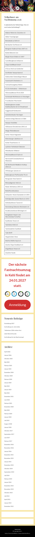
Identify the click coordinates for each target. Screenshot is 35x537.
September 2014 (9, 472)
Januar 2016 (7, 451)
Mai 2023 (7, 386)
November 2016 (9, 448)
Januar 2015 (7, 461)
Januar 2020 (7, 417)
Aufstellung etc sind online (12, 327)
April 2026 (7, 351)
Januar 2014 (7, 482)
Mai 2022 (7, 393)
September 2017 (9, 434)
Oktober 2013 (8, 492)
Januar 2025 (7, 369)
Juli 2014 (6, 475)
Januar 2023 (7, 389)
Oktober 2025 (8, 358)
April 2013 (7, 499)
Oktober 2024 (8, 376)
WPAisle (15, 533)
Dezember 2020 (9, 407)
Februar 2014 (8, 479)
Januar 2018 (7, 427)
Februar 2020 (8, 413)
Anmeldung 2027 (9, 323)
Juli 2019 (6, 420)
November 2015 (9, 458)
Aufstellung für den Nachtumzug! (14, 337)
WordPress (27, 533)
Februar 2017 (8, 441)
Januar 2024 (7, 382)
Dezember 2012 (9, 506)
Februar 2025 (8, 365)
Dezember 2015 (9, 455)
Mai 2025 (7, 362)
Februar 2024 (8, 379)
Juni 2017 (7, 437)
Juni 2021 (7, 400)
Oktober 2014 (8, 468)
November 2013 (9, 489)
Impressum (17, 529)
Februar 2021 (8, 403)
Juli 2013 (6, 496)
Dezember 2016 (9, 444)
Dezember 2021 (9, 396)
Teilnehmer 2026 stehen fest (12, 330)
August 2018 (8, 424)
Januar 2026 (7, 355)
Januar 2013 (7, 503)
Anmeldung (17, 305)
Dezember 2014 (9, 465)
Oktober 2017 (8, 430)
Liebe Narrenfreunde (10, 333)
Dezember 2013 (9, 485)
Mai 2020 (7, 410)
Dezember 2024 (9, 372)
